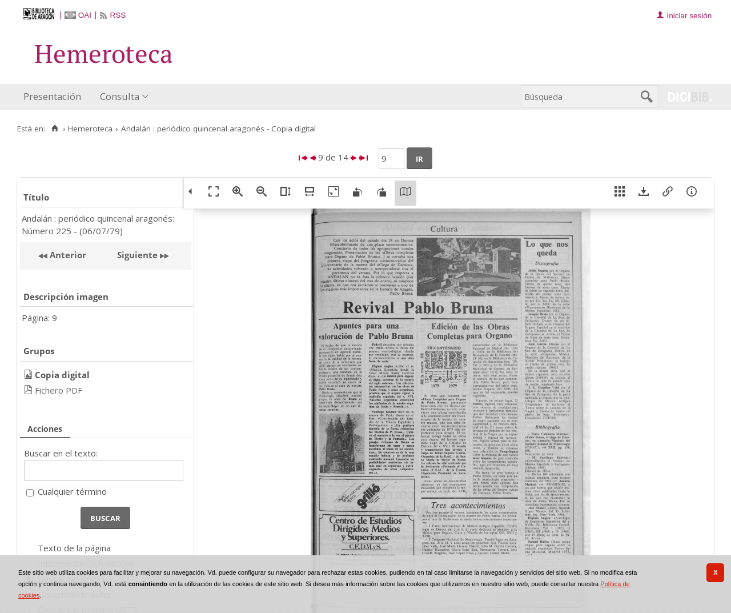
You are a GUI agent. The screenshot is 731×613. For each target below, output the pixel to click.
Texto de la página (74, 548)
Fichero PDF (58, 390)
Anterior (66, 255)
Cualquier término (72, 491)
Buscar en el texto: (61, 453)
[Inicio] (54, 129)
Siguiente (137, 255)
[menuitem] (55, 97)
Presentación (52, 96)
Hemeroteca (90, 128)
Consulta (119, 96)
